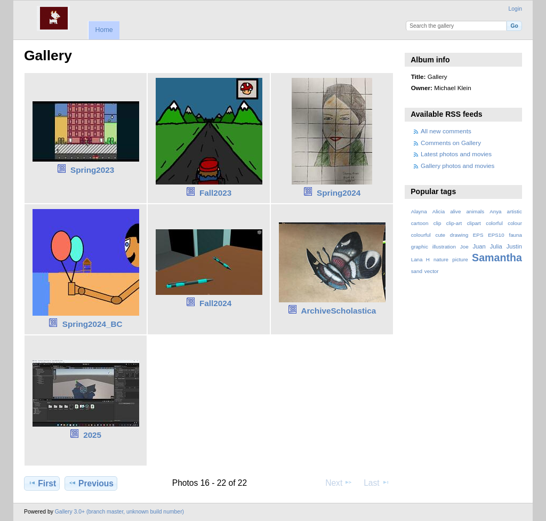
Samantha (497, 257)
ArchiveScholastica (338, 310)
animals (475, 211)
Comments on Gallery (451, 142)
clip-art (454, 223)
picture (460, 259)
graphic (419, 247)
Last (377, 482)
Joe (464, 247)
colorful (494, 223)
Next (338, 482)
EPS (478, 235)
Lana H (420, 259)
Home (104, 30)
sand (416, 271)
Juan (479, 246)
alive (455, 211)
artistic (514, 211)
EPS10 (496, 235)
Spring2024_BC (92, 323)
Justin (514, 246)
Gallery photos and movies (457, 165)
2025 (92, 434)
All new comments (446, 130)
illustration (444, 247)
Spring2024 (338, 192)
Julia (496, 246)
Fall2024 (215, 303)
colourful (421, 235)
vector (431, 271)
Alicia (438, 211)
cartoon (420, 223)
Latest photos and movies (456, 153)
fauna (515, 235)
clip (437, 223)
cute (440, 235)
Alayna (419, 211)
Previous (91, 483)
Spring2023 (92, 169)
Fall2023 (215, 192)
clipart (474, 223)
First (42, 483)
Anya (495, 211)
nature (440, 259)
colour (515, 223)
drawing (459, 235)
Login (515, 9)
